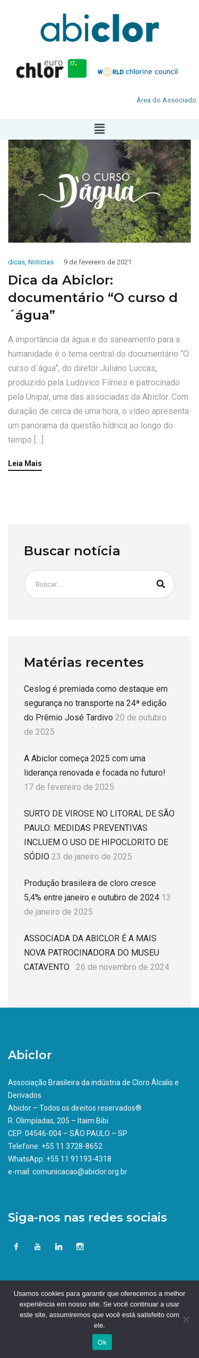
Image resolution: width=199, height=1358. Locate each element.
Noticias (41, 262)
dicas (16, 262)
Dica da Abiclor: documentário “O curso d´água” (93, 297)
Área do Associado (166, 100)
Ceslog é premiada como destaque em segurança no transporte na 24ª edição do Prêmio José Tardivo (96, 703)
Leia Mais (25, 464)
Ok (102, 1342)
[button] (99, 129)
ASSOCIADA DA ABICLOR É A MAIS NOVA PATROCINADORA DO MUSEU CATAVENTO (91, 952)
